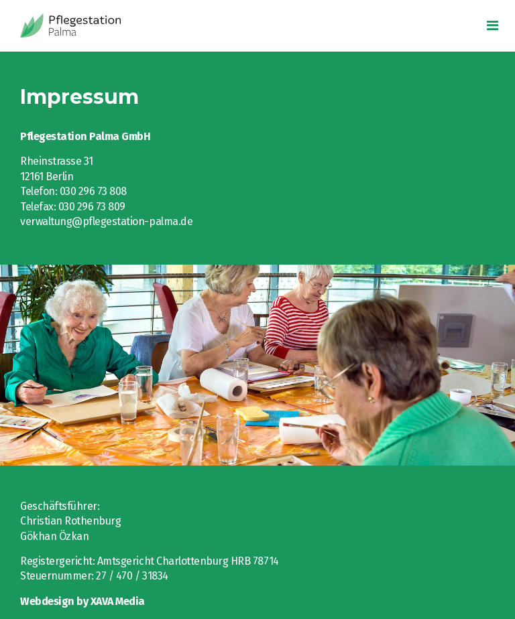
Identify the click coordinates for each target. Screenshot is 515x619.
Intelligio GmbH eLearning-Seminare (97, 25)
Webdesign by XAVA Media (82, 601)
